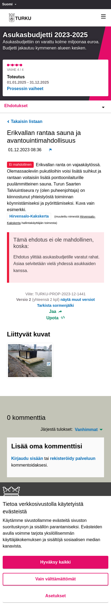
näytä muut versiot (77, 299)
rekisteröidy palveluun (72, 458)
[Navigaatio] (103, 17)
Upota (55, 318)
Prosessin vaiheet (25, 88)
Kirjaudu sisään (27, 458)
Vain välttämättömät (55, 579)
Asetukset (55, 595)
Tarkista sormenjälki (55, 305)
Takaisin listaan (24, 121)
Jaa (55, 311)
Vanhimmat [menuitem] (86, 430)
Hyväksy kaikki (55, 562)
